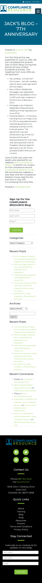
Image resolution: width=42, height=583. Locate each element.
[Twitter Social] (26, 453)
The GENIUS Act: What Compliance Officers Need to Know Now (25, 296)
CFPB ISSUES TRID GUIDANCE (25, 391)
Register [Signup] (27, 2)
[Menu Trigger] (38, 11)
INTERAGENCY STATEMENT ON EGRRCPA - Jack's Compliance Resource (25, 402)
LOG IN (35, 2)
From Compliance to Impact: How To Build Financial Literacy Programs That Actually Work (25, 259)
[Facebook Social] (16, 453)
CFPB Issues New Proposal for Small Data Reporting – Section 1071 (25, 277)
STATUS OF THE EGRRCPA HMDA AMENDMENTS (25, 408)
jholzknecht (11, 53)
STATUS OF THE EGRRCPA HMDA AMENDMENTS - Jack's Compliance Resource (25, 416)
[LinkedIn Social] (16, 460)
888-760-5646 (25, 479)
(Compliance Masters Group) (19, 170)
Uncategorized (22, 187)
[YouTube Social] (26, 460)
